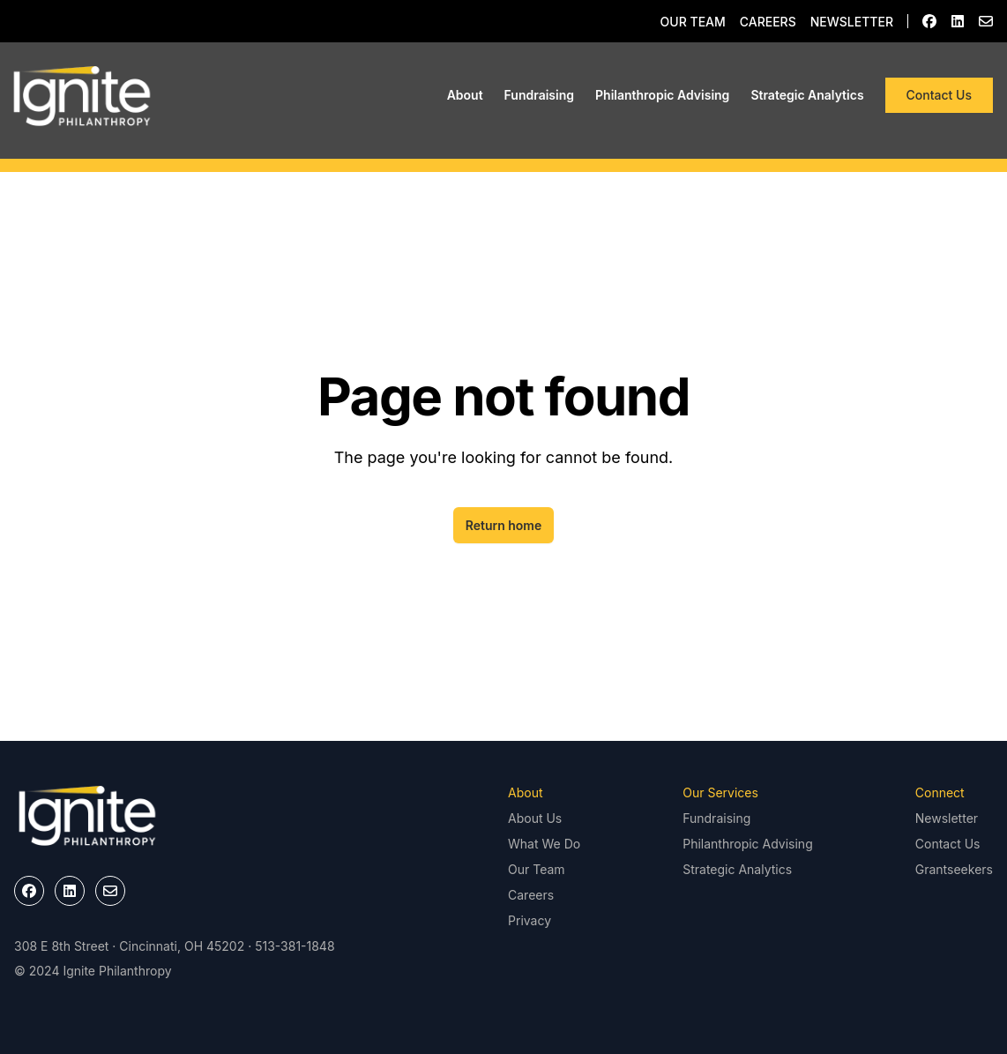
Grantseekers (954, 869)
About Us (535, 818)
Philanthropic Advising (662, 94)
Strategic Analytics (806, 94)
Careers (768, 21)
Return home (504, 525)
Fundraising (539, 94)
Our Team (693, 21)
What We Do (544, 843)
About (465, 94)
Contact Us (939, 94)
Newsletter (851, 21)
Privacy (529, 920)
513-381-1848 (294, 945)
